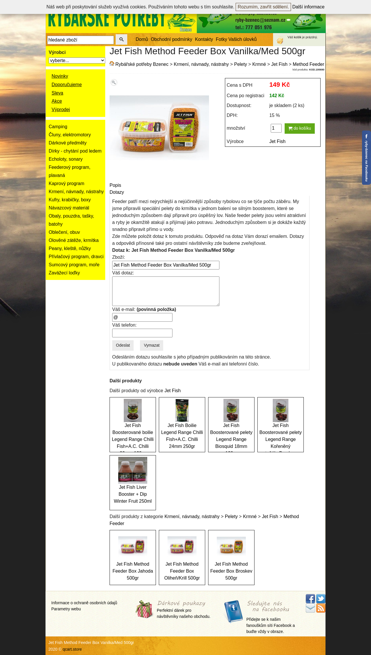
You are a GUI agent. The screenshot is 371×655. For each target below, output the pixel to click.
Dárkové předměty (68, 142)
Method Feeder (308, 64)
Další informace (308, 6)
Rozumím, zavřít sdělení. (263, 6)
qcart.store (72, 649)
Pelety (240, 64)
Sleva (57, 93)
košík (297, 37)
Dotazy (117, 192)
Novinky (60, 76)
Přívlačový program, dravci (76, 256)
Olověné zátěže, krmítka (74, 240)
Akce (57, 101)
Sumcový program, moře (74, 264)
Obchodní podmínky (171, 39)
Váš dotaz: (123, 272)
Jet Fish (279, 64)
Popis (115, 185)
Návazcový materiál (69, 207)
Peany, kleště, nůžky (70, 248)
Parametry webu (66, 609)
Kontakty (204, 39)
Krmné (259, 64)
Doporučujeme (67, 84)
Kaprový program (66, 183)
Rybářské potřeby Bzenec (141, 64)
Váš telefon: (124, 325)
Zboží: (118, 257)
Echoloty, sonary (66, 159)
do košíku (299, 128)
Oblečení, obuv (64, 232)
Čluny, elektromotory (70, 134)
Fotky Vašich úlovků (236, 39)
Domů (142, 39)
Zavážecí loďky (64, 272)
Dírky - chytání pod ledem (75, 151)
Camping (58, 126)
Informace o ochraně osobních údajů (84, 602)
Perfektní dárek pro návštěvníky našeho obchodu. (183, 609)
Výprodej (61, 109)
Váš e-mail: (144, 309)
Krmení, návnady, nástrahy (76, 191)
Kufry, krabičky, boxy (70, 199)
